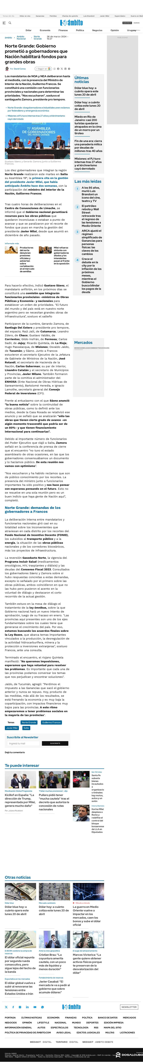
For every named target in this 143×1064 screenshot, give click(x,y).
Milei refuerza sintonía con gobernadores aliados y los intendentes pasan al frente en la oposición (61, 255)
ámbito (8, 38)
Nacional (61, 1022)
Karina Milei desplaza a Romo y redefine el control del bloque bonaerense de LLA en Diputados (98, 821)
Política (80, 30)
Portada (10, 1017)
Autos (41, 1027)
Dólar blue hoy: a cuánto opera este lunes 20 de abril (86, 91)
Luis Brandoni (88, 16)
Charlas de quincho (70, 16)
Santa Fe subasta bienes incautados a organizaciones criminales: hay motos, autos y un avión (100, 788)
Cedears (105, 348)
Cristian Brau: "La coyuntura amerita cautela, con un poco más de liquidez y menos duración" (52, 962)
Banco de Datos (107, 1017)
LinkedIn (27, 1007)
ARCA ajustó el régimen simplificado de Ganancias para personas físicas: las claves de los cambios (92, 242)
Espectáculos (59, 1027)
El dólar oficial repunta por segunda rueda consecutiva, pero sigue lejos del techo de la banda (20, 965)
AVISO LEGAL (63, 1032)
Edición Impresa (114, 1022)
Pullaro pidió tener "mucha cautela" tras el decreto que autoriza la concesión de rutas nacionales (54, 802)
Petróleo (53, 16)
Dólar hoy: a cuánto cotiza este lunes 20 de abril (88, 106)
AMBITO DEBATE (97, 1042)
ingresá (137, 23)
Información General (18, 1027)
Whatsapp (42, 1007)
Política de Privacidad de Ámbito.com (28, 1032)
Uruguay (131, 30)
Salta (26, 728)
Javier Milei (104, 16)
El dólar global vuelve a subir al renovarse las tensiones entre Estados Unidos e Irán (20, 988)
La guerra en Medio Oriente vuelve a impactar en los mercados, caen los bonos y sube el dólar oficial (87, 916)
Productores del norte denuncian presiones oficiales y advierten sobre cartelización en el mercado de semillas (27, 259)
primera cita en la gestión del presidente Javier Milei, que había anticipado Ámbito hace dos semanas (36, 181)
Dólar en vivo (25, 16)
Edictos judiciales (88, 1032)
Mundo (76, 1022)
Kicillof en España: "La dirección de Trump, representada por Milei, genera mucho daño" (20, 800)
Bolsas (86, 348)
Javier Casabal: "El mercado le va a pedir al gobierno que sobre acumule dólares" (54, 987)
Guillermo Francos (51, 722)
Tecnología (81, 1027)
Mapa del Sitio (112, 1027)
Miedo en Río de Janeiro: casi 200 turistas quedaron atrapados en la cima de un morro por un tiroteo (88, 125)
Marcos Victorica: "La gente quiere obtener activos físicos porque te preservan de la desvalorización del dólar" (87, 964)
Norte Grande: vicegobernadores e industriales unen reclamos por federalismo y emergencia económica (39, 109)
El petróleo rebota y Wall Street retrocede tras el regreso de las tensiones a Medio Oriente (91, 216)
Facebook (13, 1007)
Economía (45, 30)
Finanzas (63, 30)
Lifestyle (43, 1022)
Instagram (20, 1007)
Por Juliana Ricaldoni (14, 810)
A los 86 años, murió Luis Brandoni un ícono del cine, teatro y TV (91, 194)
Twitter (6, 1007)
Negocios (97, 30)
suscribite (127, 23)
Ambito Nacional (21, 37)
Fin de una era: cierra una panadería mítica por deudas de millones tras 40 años (88, 146)
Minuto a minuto (83, 903)
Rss (96, 1027)
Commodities (95, 348)
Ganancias (40, 16)
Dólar (29, 30)
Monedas (78, 348)
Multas (109, 1032)
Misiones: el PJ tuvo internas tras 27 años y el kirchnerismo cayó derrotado (88, 163)
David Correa (20, 69)
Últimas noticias (31, 1017)
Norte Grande (38, 37)
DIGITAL (41, 1042)
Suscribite (55, 743)
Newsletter (136, 30)
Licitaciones (127, 1032)
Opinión (115, 30)
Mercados (129, 1017)
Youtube (34, 1007)
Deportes (92, 1022)
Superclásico (120, 16)
